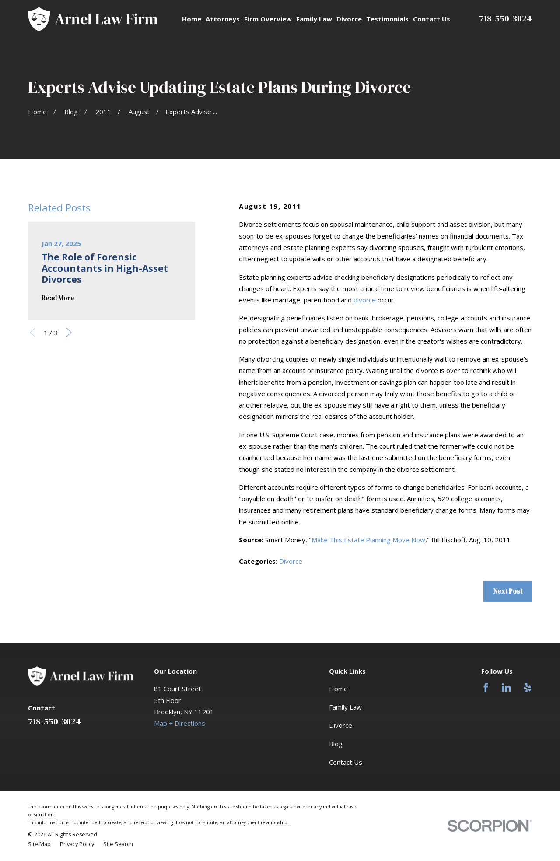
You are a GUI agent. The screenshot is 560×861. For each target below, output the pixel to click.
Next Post (508, 591)
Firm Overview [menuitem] (268, 18)
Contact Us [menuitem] (431, 18)
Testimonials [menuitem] (387, 18)
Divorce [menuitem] (349, 18)
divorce (365, 299)
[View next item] (69, 332)
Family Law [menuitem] (314, 18)
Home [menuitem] (191, 18)
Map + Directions (179, 723)
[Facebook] (485, 687)
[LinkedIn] (506, 687)
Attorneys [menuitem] (223, 18)
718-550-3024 (505, 18)
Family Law (345, 707)
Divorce (290, 561)
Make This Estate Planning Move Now (368, 539)
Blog (336, 743)
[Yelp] (527, 687)
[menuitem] (39, 844)
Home (338, 688)
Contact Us (345, 762)
